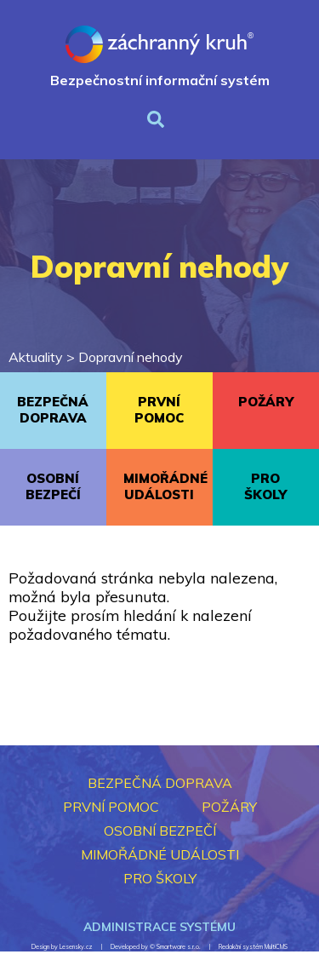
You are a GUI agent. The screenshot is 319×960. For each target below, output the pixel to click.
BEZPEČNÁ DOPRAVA (52, 410)
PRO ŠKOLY (265, 486)
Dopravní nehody (130, 356)
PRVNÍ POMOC (159, 410)
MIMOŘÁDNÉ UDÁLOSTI (165, 486)
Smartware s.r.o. (179, 947)
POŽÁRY (265, 402)
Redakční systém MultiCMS (253, 947)
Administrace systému (159, 926)
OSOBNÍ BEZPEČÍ (53, 486)
